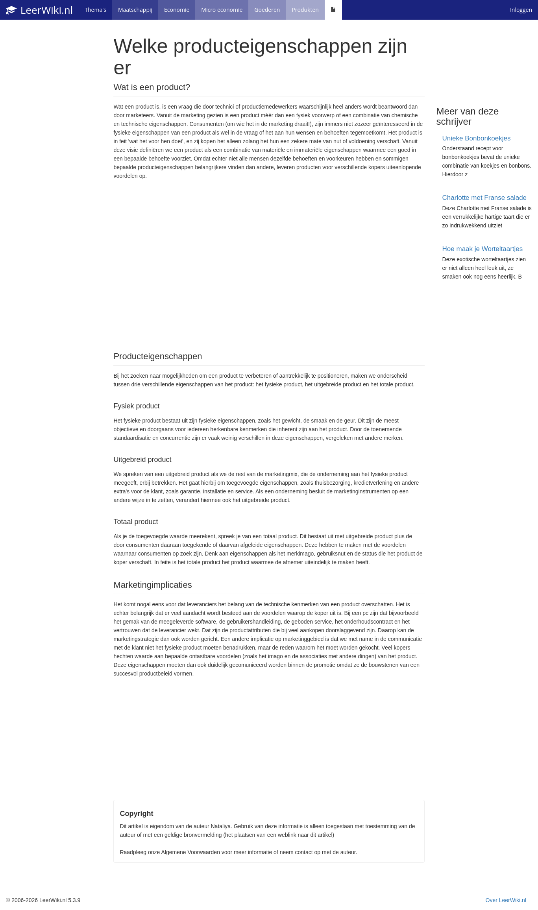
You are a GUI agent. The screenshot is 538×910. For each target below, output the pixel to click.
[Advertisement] (269, 265)
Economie (176, 9)
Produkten (305, 9)
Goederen (267, 9)
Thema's (95, 9)
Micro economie (221, 9)
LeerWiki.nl (39, 10)
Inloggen (521, 9)
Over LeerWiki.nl (506, 900)
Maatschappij (135, 9)
